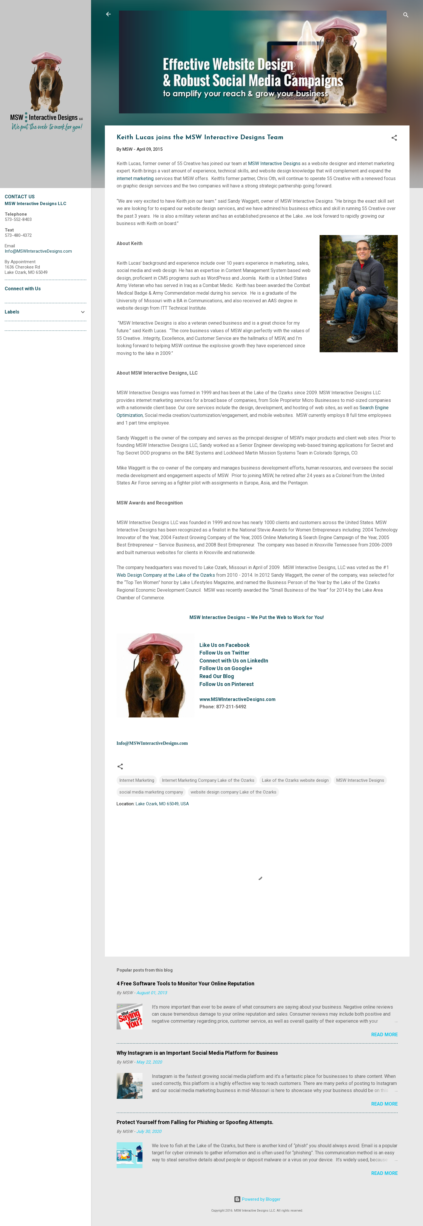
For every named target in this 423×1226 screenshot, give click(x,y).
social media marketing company (151, 792)
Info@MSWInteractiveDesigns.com (152, 743)
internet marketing (135, 178)
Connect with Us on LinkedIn (233, 661)
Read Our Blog (216, 676)
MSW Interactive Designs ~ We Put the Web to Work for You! (256, 617)
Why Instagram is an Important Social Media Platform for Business (197, 1053)
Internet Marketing (136, 780)
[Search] (405, 16)
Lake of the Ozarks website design (295, 780)
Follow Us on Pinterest (226, 684)
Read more (384, 1034)
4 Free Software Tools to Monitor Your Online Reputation (185, 983)
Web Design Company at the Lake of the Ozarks (166, 575)
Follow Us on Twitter (224, 653)
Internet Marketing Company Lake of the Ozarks (208, 780)
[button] (394, 138)
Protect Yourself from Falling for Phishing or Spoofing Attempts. (195, 1122)
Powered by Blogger (257, 1199)
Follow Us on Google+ (225, 668)
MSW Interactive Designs (274, 163)
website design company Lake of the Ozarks (233, 792)
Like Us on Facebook (224, 645)
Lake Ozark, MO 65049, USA (162, 803)
